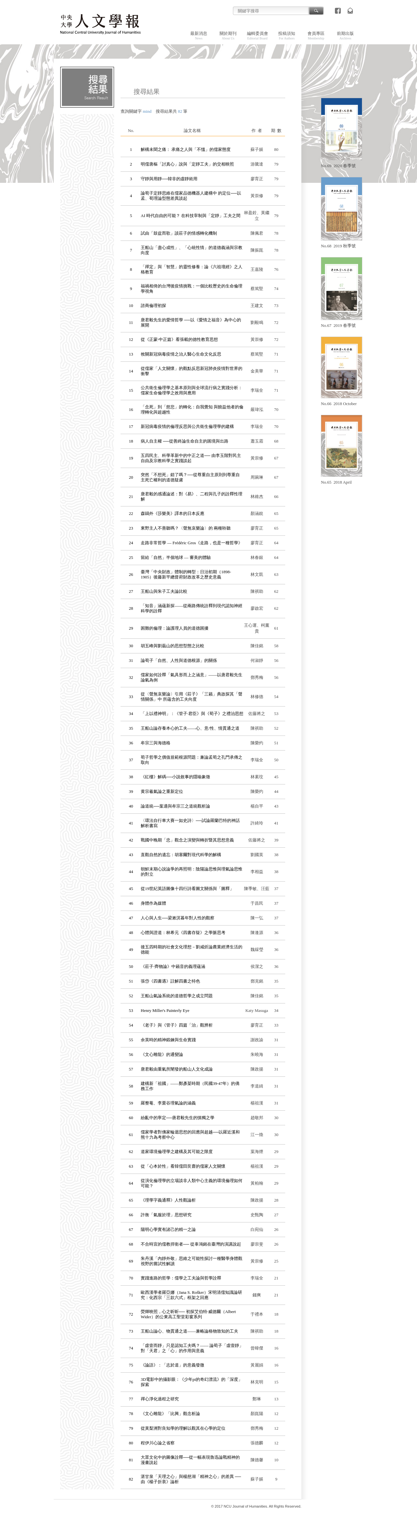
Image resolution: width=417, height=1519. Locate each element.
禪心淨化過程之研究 (160, 1398)
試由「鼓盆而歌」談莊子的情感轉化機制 (179, 233)
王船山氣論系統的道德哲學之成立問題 (177, 995)
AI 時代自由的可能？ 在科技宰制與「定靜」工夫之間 (190, 215)
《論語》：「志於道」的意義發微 (172, 1365)
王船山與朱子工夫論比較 (164, 591)
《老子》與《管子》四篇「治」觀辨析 (177, 1025)
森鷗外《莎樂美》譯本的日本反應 (172, 513)
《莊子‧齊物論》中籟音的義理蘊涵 (173, 966)
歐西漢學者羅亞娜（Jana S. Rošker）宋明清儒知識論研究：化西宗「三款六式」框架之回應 (191, 1295)
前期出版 (345, 35)
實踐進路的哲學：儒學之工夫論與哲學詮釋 (181, 1278)
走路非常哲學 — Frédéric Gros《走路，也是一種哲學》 (191, 542)
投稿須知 (286, 35)
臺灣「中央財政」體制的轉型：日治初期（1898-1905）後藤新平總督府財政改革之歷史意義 (186, 574)
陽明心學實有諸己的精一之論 (168, 1229)
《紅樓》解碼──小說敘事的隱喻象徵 (175, 776)
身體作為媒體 (153, 903)
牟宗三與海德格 (155, 742)
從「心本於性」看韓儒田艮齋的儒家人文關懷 (183, 1166)
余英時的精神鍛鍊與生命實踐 (168, 1039)
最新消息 (198, 35)
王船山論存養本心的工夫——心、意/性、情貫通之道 (190, 728)
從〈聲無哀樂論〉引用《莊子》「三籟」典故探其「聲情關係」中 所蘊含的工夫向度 (191, 697)
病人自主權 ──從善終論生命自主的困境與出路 (184, 441)
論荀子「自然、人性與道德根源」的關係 (179, 660)
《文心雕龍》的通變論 (162, 1054)
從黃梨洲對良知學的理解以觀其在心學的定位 (183, 1428)
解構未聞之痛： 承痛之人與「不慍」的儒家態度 (186, 149)
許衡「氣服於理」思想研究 (166, 1214)
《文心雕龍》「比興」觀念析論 (170, 1413)
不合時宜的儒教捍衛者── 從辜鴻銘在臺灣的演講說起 (191, 1244)
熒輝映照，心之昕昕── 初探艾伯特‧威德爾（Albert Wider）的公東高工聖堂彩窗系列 (188, 1314)
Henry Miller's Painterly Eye (165, 1010)
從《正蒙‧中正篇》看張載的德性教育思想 (179, 339)
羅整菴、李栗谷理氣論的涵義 (168, 1103)
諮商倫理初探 (153, 305)
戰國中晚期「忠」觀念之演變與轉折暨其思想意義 (187, 840)
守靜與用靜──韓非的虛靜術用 (169, 178)
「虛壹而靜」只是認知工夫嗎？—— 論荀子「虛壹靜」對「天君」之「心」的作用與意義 (192, 1348)
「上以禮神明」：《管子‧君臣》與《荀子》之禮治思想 (192, 713)
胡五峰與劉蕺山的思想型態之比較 (172, 645)
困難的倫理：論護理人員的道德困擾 (174, 628)
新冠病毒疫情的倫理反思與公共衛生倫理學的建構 (187, 426)
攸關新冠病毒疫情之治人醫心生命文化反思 (181, 354)
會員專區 (316, 35)
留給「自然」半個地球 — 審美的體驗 (176, 557)
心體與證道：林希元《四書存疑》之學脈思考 (183, 932)
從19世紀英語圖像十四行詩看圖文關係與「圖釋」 (187, 888)
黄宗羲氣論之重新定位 (162, 791)
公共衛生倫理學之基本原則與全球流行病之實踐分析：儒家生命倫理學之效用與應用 (191, 390)
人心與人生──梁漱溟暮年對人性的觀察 (177, 917)
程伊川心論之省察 (158, 1442)
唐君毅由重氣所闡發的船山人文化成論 (177, 1069)
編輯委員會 (257, 35)
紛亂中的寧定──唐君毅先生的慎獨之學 (177, 1117)
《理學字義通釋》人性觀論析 (168, 1200)
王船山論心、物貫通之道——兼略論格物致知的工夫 (189, 1331)
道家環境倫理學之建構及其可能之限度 (177, 1151)
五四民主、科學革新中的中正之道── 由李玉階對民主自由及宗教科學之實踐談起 (191, 458)
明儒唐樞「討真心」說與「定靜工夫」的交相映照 (187, 164)
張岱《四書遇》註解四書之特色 (170, 981)
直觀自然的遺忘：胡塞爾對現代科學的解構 (181, 854)
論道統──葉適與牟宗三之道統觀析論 (175, 806)
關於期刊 (228, 35)
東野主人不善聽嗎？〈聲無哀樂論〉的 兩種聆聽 (186, 528)
